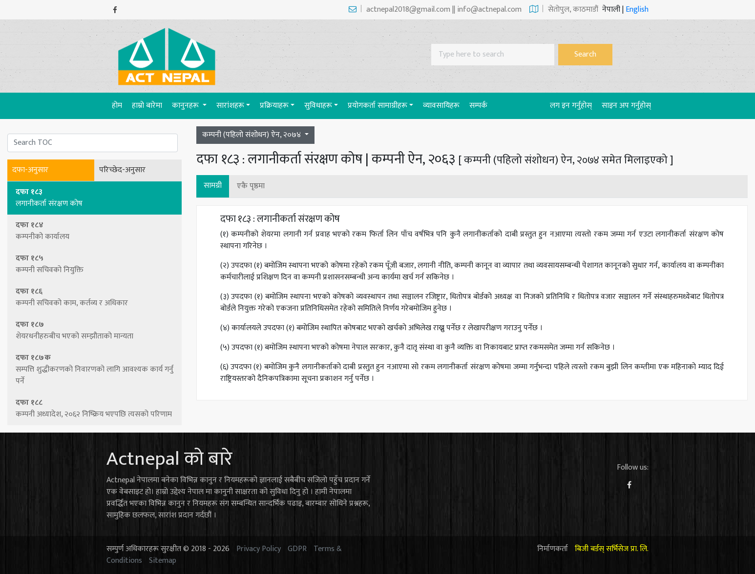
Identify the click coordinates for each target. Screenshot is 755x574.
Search (585, 54)
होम (119, 105)
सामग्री (213, 185)
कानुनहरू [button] (186, 105)
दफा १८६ (95, 297)
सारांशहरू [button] (230, 105)
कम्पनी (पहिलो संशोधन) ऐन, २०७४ (252, 134)
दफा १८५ (95, 264)
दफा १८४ (95, 230)
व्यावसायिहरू (441, 105)
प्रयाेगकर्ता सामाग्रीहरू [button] (377, 105)
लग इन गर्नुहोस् (571, 105)
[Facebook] (115, 10)
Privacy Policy (258, 548)
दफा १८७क (95, 369)
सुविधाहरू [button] (318, 105)
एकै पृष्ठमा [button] (251, 186)
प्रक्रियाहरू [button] (274, 105)
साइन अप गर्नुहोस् (626, 105)
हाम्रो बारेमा (147, 105)
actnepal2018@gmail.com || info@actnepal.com (435, 9)
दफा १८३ (95, 197)
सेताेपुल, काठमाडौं (563, 9)
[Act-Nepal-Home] (168, 55)
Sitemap (162, 560)
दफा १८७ (95, 330)
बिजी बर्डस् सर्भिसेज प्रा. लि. (612, 548)
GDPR (297, 548)
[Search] (492, 54)
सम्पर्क (478, 105)
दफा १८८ (95, 408)
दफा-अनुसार (30, 170)
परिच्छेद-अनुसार (122, 170)
